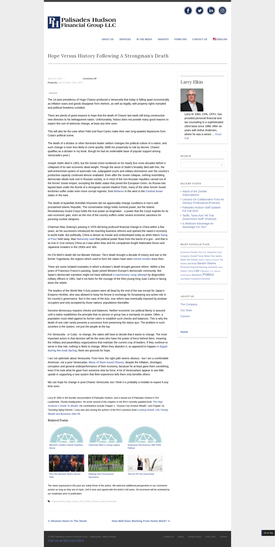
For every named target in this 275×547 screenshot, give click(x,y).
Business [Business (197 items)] (197, 274)
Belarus (119, 191)
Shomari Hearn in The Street (67, 521)
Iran (81, 501)
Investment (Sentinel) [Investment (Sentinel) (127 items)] (200, 279)
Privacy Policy (194, 537)
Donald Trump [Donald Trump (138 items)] (196, 256)
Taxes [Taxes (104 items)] (220, 267)
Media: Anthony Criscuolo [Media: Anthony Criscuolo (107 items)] (209, 260)
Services (125, 39)
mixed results (141, 258)
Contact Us (199, 39)
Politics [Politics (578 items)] (208, 274)
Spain (102, 501)
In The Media (144, 39)
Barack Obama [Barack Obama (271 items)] (206, 263)
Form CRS (180, 39)
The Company (188, 304)
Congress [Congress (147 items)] (185, 256)
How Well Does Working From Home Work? (141, 521)
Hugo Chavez (72, 501)
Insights (163, 39)
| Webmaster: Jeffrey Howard (102, 537)
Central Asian (154, 191)
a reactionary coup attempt (130, 274)
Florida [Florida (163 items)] (194, 252)
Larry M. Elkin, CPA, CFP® (70, 82)
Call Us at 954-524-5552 (66, 541)
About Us (108, 39)
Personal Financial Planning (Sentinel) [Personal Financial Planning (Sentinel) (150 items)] (198, 267)
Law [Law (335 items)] (196, 270)
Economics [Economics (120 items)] (185, 252)
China (54, 501)
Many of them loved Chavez (106, 362)
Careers (185, 316)
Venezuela (111, 501)
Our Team (186, 310)
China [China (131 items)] (190, 271)
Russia (95, 501)
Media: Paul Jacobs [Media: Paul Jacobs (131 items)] (213, 256)
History (61, 501)
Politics (88, 501)
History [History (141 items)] (183, 271)
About (181, 537)
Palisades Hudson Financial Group (71, 537)
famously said (86, 239)
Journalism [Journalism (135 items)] (185, 279)
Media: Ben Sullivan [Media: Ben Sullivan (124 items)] (189, 260)
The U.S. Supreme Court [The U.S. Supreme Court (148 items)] (210, 252)
